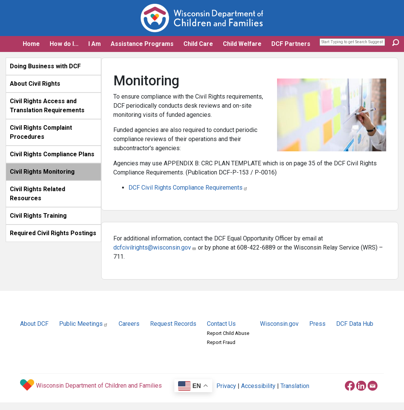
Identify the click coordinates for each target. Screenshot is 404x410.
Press (317, 323)
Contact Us (221, 323)
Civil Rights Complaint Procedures (41, 132)
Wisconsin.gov (279, 323)
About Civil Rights (35, 83)
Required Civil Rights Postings (53, 233)
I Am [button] (94, 43)
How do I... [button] (64, 43)
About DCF (34, 323)
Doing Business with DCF (45, 66)
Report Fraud (221, 342)
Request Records (173, 323)
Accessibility (258, 386)
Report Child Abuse (228, 333)
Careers (129, 323)
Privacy (226, 386)
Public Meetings (83, 323)
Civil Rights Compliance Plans (52, 154)
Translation (294, 386)
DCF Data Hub (354, 323)
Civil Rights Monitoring (42, 171)
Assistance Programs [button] (142, 43)
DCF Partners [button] (290, 43)
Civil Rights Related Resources (37, 193)
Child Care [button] (198, 43)
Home (31, 43)
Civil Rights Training (38, 215)
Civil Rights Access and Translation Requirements (47, 105)
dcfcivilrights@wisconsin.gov (154, 247)
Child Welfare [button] (242, 43)
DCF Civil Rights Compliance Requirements (188, 187)
